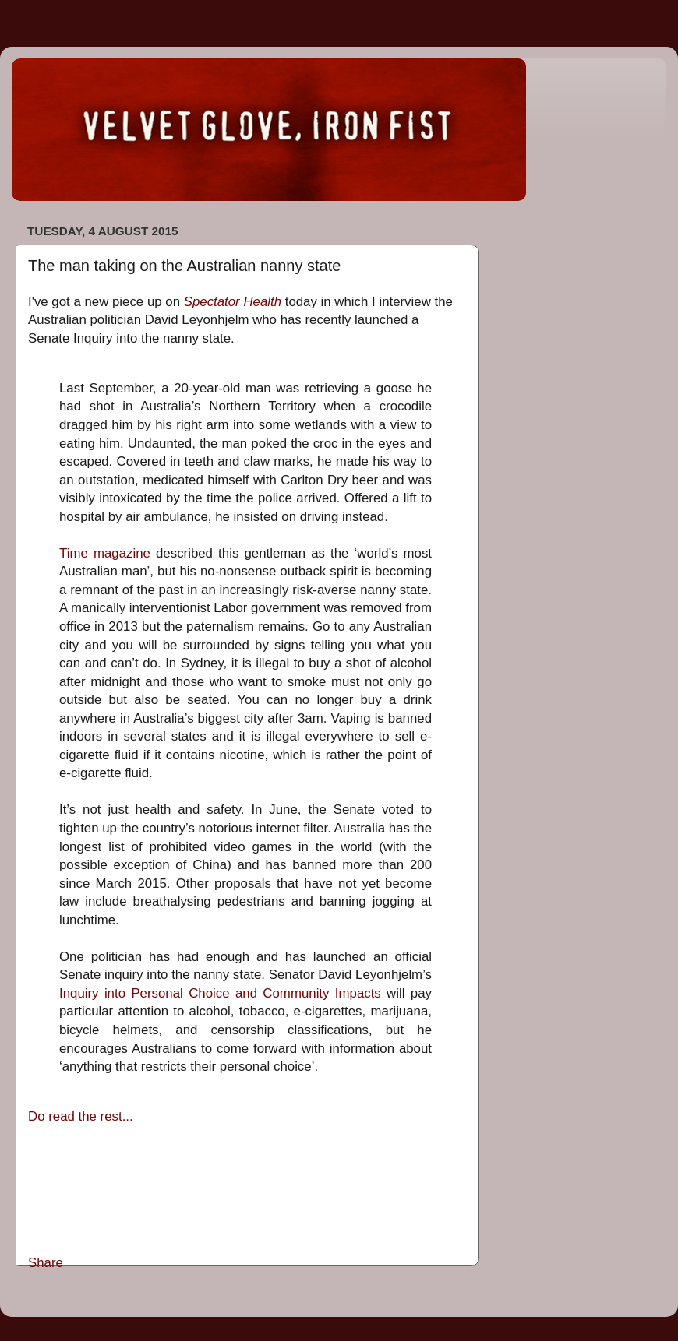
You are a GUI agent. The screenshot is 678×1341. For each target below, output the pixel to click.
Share (45, 1262)
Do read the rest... (80, 1116)
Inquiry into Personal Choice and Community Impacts (220, 993)
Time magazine (104, 553)
